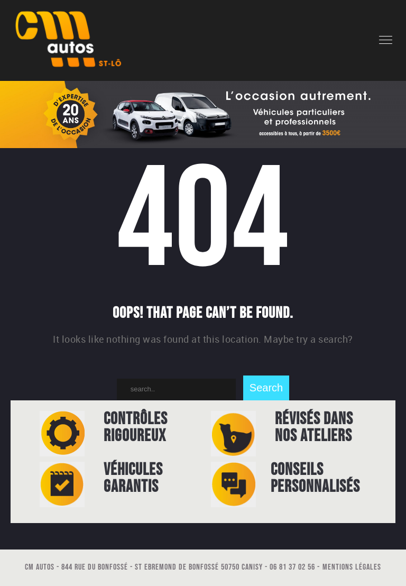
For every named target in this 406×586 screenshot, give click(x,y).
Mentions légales (351, 567)
